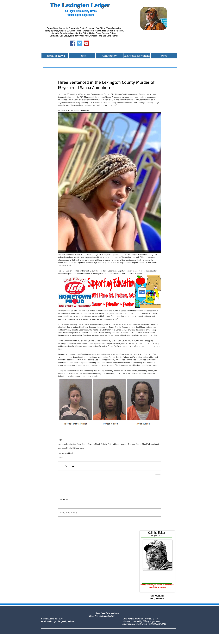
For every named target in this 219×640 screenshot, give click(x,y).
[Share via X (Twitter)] (66, 466)
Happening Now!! (66, 453)
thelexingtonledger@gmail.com (61, 621)
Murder (124, 444)
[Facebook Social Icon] (72, 43)
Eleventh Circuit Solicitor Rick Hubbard (103, 444)
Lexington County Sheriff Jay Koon (72, 444)
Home (60, 457)
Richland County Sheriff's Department (143, 444)
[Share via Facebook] (59, 466)
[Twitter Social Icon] (79, 43)
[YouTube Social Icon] (86, 43)
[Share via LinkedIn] (72, 466)
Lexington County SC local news (71, 448)
